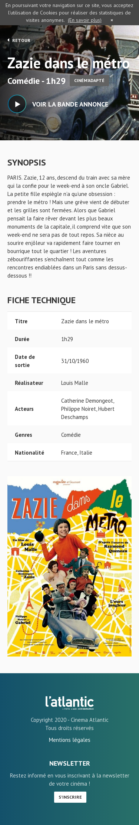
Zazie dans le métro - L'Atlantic (70, 702)
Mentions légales (69, 739)
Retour (18, 40)
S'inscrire (70, 797)
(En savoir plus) (85, 20)
